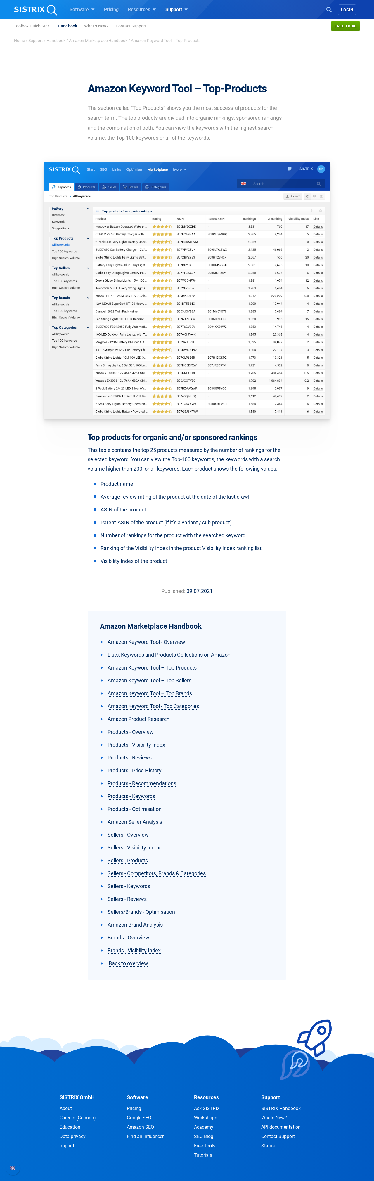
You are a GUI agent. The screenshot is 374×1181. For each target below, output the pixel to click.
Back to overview (128, 963)
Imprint (67, 1146)
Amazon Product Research (138, 719)
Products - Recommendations (142, 783)
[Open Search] (329, 9)
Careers (78, 1118)
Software (82, 9)
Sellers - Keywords (129, 886)
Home (19, 40)
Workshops (205, 1118)
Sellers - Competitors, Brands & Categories (157, 873)
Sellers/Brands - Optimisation (141, 912)
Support (176, 9)
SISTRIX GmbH (77, 1097)
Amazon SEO (140, 1127)
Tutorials (203, 1155)
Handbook (67, 26)
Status (268, 1146)
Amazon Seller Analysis (135, 822)
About (66, 1108)
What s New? (96, 26)
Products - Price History (135, 770)
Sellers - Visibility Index (134, 847)
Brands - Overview (128, 937)
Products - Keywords (131, 796)
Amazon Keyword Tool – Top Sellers (149, 680)
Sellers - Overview (128, 835)
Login (347, 10)
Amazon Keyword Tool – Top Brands (150, 693)
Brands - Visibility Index (134, 950)
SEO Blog (203, 1136)
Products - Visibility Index (136, 745)
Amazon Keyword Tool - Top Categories (153, 706)
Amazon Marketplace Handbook (98, 40)
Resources (142, 9)
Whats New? (274, 1118)
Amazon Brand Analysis (135, 925)
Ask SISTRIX (207, 1108)
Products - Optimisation (135, 809)
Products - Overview (131, 732)
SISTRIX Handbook (281, 1108)
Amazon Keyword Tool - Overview (146, 642)
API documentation (281, 1127)
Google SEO (139, 1118)
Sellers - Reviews (127, 899)
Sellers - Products (128, 860)
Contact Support (131, 26)
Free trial (345, 26)
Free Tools (204, 1146)
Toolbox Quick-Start (32, 26)
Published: (173, 591)
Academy (203, 1127)
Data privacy (73, 1136)
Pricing (111, 9)
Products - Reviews (130, 758)
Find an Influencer (145, 1136)
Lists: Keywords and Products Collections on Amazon (169, 655)
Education (70, 1127)
